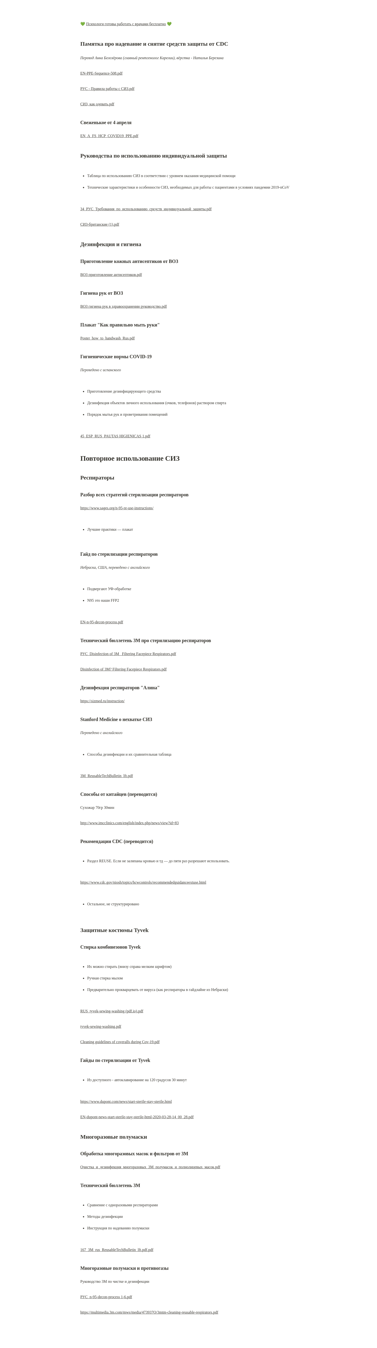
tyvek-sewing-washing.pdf (100, 1026)
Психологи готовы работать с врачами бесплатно (126, 24)
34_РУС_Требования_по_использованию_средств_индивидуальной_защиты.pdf (146, 209)
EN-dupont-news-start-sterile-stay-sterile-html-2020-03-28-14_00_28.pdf (137, 1117)
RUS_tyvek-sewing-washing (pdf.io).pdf (111, 1011)
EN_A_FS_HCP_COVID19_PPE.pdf (109, 136)
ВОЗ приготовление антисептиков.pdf (111, 275)
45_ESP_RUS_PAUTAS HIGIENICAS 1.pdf (115, 436)
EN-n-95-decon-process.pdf (101, 622)
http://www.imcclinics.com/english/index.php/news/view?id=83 (129, 823)
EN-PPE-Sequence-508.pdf (101, 73)
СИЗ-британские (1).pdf (99, 224)
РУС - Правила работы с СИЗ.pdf (107, 89)
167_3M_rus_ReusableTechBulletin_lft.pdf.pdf (116, 1250)
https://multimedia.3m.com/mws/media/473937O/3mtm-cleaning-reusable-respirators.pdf (149, 1312)
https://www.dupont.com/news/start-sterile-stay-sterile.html (126, 1101)
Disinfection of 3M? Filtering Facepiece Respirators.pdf (123, 669)
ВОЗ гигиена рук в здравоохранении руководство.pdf (123, 306)
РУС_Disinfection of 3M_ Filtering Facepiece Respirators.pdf (128, 654)
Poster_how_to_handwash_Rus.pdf (107, 338)
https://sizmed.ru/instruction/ (102, 701)
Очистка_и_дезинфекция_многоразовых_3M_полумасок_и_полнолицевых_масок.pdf (150, 1167)
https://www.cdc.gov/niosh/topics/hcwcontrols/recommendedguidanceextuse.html (143, 882)
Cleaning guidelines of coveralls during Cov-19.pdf (120, 1042)
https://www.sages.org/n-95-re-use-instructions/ (116, 508)
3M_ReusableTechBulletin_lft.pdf (106, 776)
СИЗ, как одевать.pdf (97, 104)
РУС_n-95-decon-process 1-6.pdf (106, 1297)
